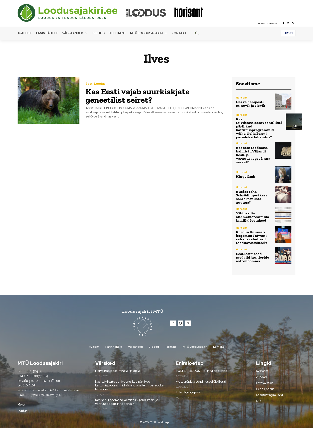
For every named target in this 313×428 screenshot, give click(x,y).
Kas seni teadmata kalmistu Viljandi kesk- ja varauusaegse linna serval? (126, 402)
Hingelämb (245, 176)
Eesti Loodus (95, 83)
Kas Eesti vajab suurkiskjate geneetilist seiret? (137, 95)
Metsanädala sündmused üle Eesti (201, 381)
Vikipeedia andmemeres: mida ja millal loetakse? (252, 217)
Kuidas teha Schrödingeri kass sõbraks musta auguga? (251, 197)
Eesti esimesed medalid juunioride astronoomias (252, 257)
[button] (197, 33)
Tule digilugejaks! (188, 392)
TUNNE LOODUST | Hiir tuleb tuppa (201, 371)
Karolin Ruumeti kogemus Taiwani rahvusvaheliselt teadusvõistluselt (251, 237)
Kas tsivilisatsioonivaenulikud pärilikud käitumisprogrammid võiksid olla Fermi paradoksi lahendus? (259, 128)
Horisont (241, 97)
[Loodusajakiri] (71, 13)
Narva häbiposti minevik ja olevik (250, 104)
